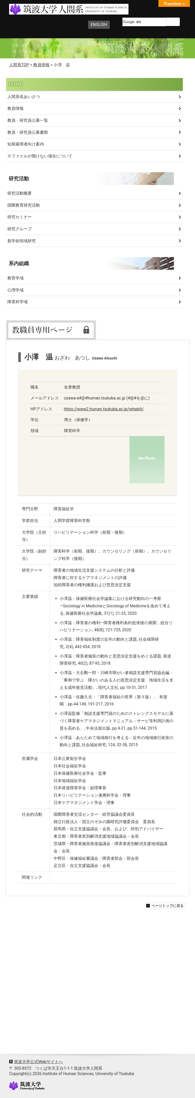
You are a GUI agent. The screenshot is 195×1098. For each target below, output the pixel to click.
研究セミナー (19, 217)
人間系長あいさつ (23, 96)
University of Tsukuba (27, 1085)
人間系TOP (19, 64)
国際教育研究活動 (23, 205)
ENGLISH (99, 24)
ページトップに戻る (165, 906)
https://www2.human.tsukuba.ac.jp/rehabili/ (104, 409)
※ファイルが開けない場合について (39, 156)
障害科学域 (17, 301)
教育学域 (15, 278)
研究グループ (19, 228)
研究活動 (19, 179)
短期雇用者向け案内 (25, 144)
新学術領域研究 (21, 240)
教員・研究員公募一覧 (27, 120)
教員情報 (15, 108)
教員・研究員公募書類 (27, 132)
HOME (16, 84)
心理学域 (15, 290)
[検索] (144, 22)
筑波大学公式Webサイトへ (38, 1061)
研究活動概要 (19, 193)
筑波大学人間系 (58, 9)
